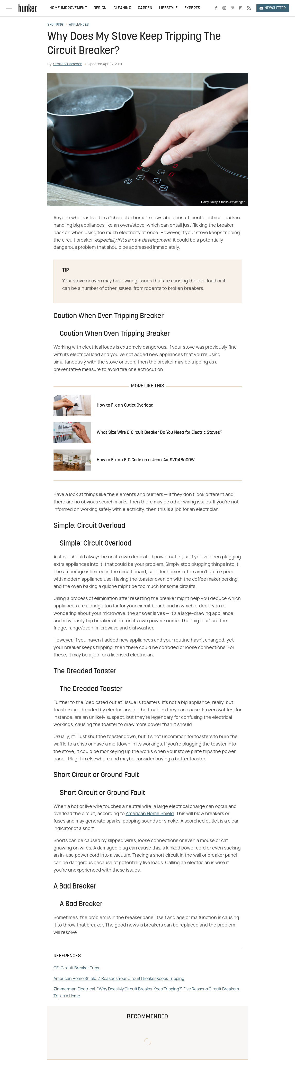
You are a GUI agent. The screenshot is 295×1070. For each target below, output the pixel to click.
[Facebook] (216, 8)
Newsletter (273, 8)
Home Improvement (68, 8)
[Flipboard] (240, 8)
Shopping (55, 25)
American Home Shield (150, 813)
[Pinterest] (232, 8)
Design (100, 8)
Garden (145, 8)
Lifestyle (168, 8)
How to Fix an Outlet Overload (125, 405)
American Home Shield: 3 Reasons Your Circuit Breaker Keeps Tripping (118, 979)
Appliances (79, 25)
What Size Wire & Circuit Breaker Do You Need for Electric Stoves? (159, 432)
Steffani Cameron (67, 64)
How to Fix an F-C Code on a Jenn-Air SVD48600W (146, 460)
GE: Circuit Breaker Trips (76, 968)
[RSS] (249, 8)
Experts (192, 8)
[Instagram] (224, 8)
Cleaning (122, 8)
